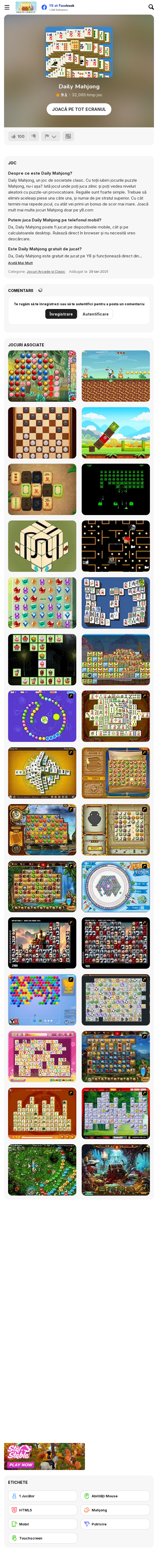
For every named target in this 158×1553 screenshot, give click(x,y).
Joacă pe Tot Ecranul (79, 109)
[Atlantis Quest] (116, 829)
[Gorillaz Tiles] (116, 943)
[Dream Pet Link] (42, 1056)
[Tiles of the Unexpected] (42, 943)
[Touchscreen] (42, 1538)
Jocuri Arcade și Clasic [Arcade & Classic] (46, 271)
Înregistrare (61, 314)
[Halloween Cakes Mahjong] (42, 659)
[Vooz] (42, 1170)
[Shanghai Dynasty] (116, 716)
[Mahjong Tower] (42, 773)
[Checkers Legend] (42, 433)
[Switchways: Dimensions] (42, 546)
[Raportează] (50, 136)
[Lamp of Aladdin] (116, 1170)
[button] (20, 263)
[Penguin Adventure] (116, 376)
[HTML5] (42, 1510)
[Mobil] (42, 1524)
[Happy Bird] (116, 433)
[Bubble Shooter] (42, 1000)
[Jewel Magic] (42, 603)
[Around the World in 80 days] (42, 829)
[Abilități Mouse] (115, 1496)
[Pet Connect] (116, 1000)
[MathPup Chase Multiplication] (116, 546)
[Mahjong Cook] (116, 1113)
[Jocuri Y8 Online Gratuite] (26, 7)
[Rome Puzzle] (42, 886)
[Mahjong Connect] (42, 1113)
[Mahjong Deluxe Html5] (116, 603)
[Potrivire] (115, 1524)
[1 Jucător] (42, 1496)
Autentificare (96, 314)
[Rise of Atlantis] (116, 773)
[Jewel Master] (42, 376)
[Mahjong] (115, 1510)
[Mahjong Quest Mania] (42, 489)
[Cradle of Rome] (116, 1056)
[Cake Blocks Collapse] (116, 659)
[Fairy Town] (116, 886)
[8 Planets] (42, 716)
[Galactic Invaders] (116, 489)
